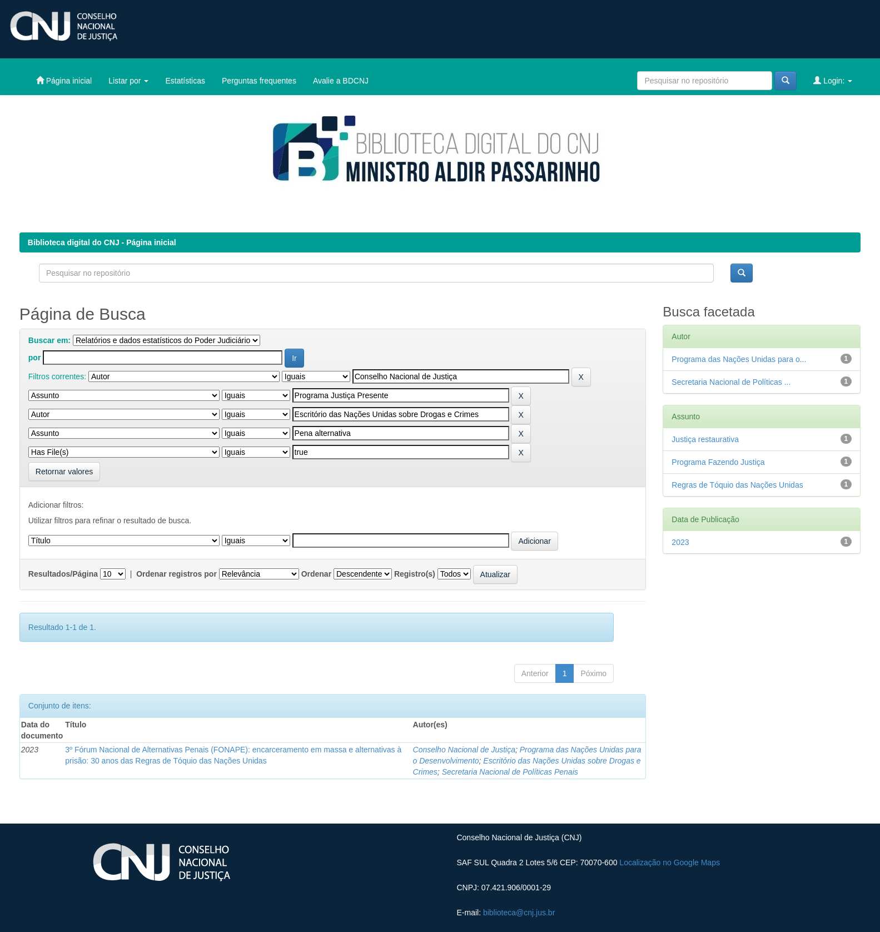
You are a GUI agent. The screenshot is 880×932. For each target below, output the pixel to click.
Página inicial (64, 80)
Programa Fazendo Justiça (718, 462)
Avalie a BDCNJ (341, 80)
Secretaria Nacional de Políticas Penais (510, 771)
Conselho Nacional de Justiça (464, 749)
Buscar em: (49, 340)
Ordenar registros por (176, 573)
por (34, 357)
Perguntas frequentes (259, 80)
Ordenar (316, 573)
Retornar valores (64, 471)
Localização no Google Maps (669, 862)
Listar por (128, 80)
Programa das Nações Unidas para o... (739, 359)
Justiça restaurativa (705, 439)
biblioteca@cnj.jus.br (519, 912)
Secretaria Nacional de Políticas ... (731, 382)
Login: (832, 80)
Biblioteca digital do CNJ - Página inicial (102, 242)
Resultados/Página (63, 573)
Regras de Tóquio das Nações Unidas (737, 484)
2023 (680, 542)
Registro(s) (414, 573)
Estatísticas (185, 80)
